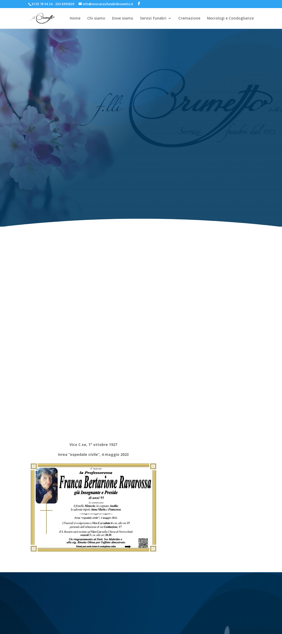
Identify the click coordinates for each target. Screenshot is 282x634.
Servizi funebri (153, 18)
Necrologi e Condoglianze (230, 18)
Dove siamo (122, 18)
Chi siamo (96, 18)
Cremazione (189, 18)
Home (75, 18)
